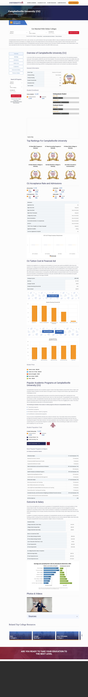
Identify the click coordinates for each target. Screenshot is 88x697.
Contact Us (35, 674)
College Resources (61, 669)
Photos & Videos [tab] (16, 73)
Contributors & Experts (38, 669)
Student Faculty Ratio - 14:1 (34, 443)
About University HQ (37, 667)
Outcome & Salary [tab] (16, 69)
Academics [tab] (16, 66)
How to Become (60, 667)
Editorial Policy (36, 670)
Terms (34, 680)
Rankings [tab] (16, 57)
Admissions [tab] (16, 60)
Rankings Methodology (38, 672)
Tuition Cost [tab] (16, 63)
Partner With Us (36, 675)
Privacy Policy (36, 679)
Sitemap (35, 677)
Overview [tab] (16, 53)
